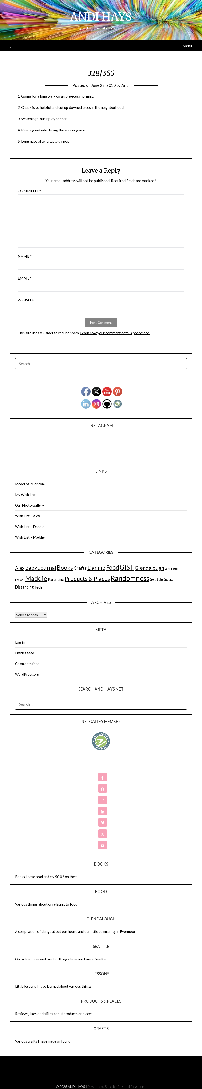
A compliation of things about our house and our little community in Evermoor (75, 931)
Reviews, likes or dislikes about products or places (53, 1014)
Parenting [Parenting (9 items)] (56, 579)
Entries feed (24, 653)
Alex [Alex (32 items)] (19, 568)
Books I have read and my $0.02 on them (46, 876)
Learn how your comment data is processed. (115, 332)
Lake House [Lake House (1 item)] (172, 568)
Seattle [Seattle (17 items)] (156, 579)
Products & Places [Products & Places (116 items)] (87, 578)
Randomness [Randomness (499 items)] (130, 578)
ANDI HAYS (101, 17)
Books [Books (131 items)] (65, 567)
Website (26, 300)
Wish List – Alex (27, 516)
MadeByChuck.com (30, 484)
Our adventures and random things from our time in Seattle (60, 959)
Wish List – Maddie (30, 537)
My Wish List (25, 494)
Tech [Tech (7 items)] (38, 587)
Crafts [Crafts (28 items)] (80, 568)
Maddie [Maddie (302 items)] (36, 578)
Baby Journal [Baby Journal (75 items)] (40, 567)
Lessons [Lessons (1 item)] (19, 579)
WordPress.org (27, 674)
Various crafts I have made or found (42, 1041)
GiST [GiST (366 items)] (127, 567)
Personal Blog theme (131, 1087)
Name (25, 256)
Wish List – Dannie (29, 526)
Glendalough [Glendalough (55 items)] (149, 568)
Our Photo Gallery (29, 505)
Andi (125, 85)
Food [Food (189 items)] (112, 567)
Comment (29, 190)
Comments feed (27, 664)
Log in (20, 642)
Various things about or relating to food (46, 904)
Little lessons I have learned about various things (53, 986)
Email (25, 278)
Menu (187, 45)
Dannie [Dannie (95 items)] (96, 567)
